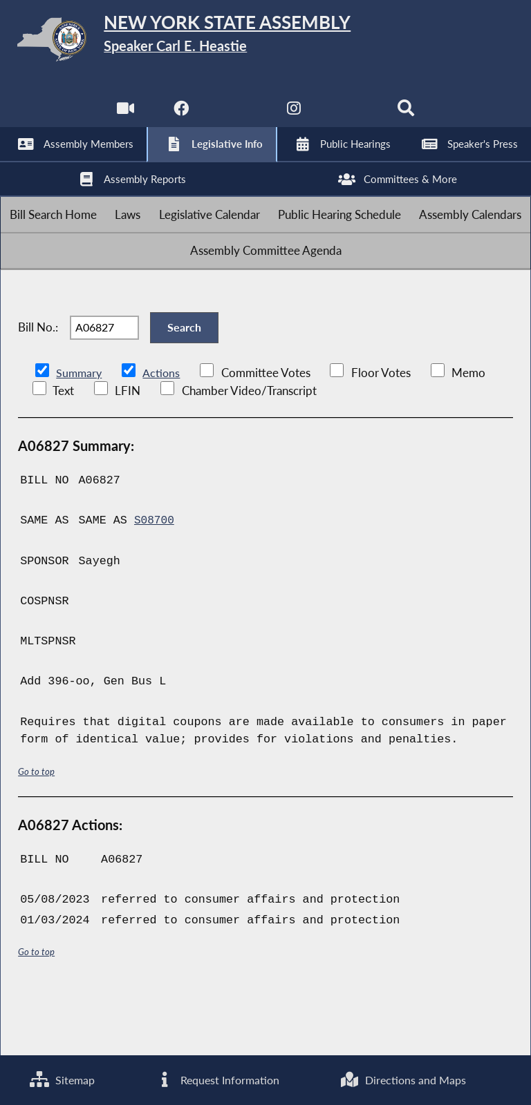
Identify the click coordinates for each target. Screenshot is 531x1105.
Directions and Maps (402, 1079)
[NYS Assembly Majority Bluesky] (351, 117)
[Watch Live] (122, 117)
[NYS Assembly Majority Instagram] (294, 117)
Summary (80, 431)
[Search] (408, 117)
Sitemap (61, 1079)
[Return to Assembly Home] (265, 42)
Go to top (36, 829)
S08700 (155, 579)
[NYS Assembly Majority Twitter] (236, 117)
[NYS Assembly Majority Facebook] (179, 117)
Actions (163, 431)
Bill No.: (38, 376)
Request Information (216, 1079)
